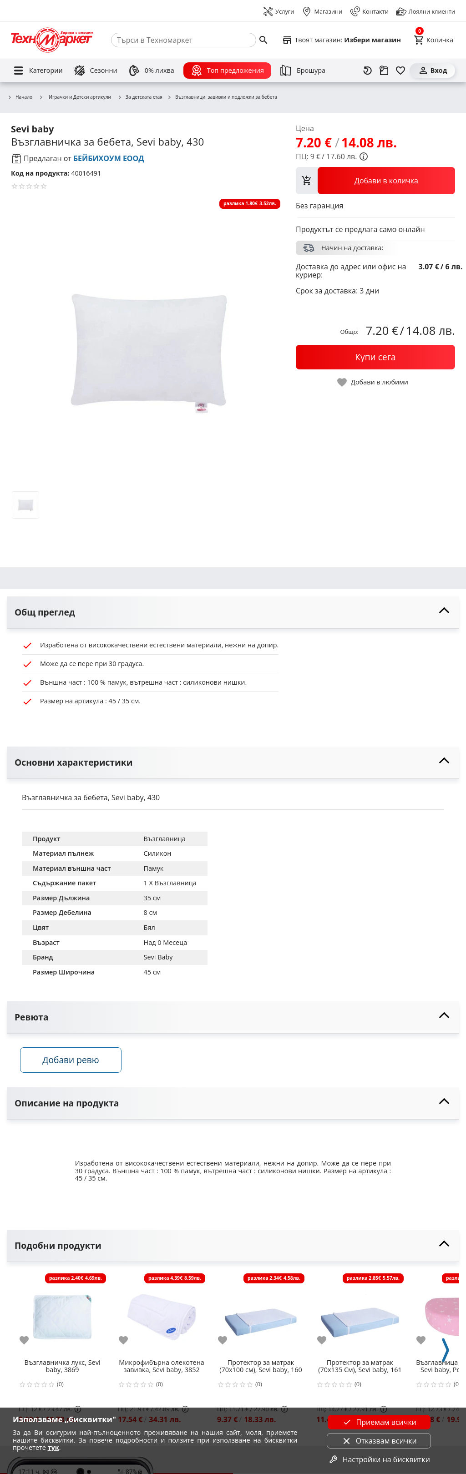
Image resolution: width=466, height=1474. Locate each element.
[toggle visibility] (233, 612)
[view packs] (375, 180)
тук (53, 1447)
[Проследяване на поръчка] (384, 70)
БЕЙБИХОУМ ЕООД (108, 158)
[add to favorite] (30, 1341)
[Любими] (400, 70)
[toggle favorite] (373, 382)
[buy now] (375, 357)
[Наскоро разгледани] (367, 70)
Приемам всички (379, 1422)
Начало (19, 97)
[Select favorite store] (341, 40)
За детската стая (139, 97)
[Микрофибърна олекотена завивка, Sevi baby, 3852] (161, 1314)
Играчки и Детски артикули (75, 97)
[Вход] (432, 70)
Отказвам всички (379, 1440)
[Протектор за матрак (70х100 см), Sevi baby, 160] (260, 1314)
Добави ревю (72, 1061)
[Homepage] (52, 40)
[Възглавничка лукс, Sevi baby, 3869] (62, 1314)
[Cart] (433, 40)
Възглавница (165, 838)
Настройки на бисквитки (379, 1459)
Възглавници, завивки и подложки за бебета (222, 97)
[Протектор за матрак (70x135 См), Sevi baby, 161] (360, 1314)
